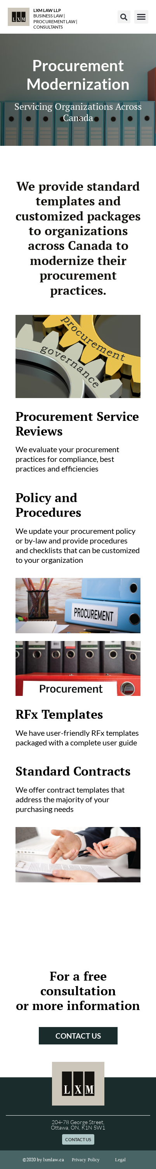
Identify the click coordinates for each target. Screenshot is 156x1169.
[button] (124, 16)
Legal (120, 1159)
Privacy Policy (86, 1159)
